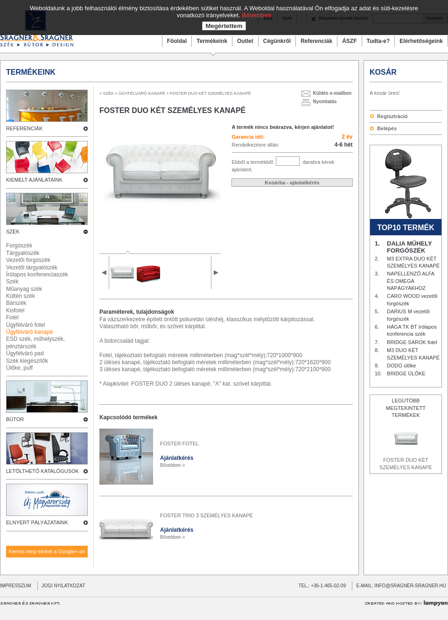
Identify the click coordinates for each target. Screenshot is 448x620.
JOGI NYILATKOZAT (61, 585)
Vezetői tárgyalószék (31, 267)
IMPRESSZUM (15, 585)
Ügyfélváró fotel (25, 325)
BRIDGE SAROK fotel (412, 342)
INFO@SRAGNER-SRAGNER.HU (411, 585)
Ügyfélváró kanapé (29, 332)
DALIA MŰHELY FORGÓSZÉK (409, 247)
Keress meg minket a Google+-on (46, 551)
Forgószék (19, 245)
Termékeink (211, 41)
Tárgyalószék (22, 253)
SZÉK (108, 93)
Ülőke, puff (19, 368)
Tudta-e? (378, 41)
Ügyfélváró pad (25, 353)
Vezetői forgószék (28, 260)
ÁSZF (349, 41)
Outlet (245, 41)
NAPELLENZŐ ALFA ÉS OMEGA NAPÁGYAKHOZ (410, 281)
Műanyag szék (24, 289)
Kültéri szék (20, 296)
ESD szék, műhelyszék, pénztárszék (35, 342)
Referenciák (316, 41)
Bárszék (16, 303)
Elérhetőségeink (421, 41)
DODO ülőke (401, 365)
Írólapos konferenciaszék (37, 274)
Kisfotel (15, 310)
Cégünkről (277, 41)
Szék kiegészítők (27, 361)
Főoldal (177, 41)
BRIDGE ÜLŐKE (406, 373)
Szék (12, 281)
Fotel (12, 317)
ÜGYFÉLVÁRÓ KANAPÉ (142, 93)
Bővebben (256, 15)
